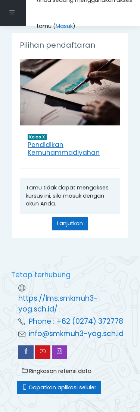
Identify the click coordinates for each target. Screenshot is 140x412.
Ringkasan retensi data (56, 371)
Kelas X (37, 137)
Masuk (64, 26)
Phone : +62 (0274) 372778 (76, 321)
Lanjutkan (70, 223)
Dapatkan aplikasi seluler (59, 387)
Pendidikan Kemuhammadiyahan (64, 148)
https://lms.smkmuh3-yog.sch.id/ (58, 303)
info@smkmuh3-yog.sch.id (76, 334)
